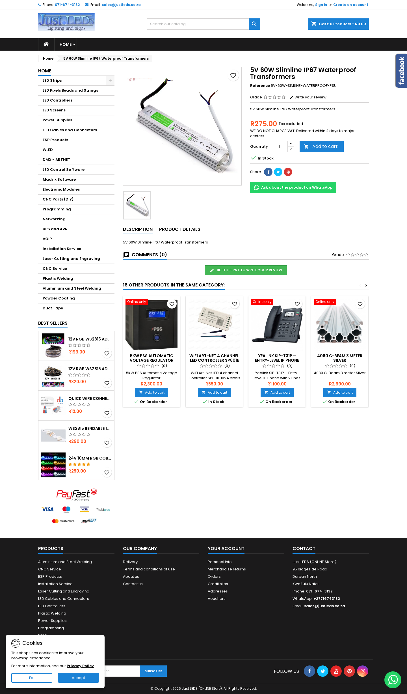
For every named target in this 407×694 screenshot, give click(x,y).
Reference (260, 85)
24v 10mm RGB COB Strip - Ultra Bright (90, 458)
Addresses (218, 591)
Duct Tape (53, 308)
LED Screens (54, 110)
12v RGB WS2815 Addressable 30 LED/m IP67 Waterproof (90, 339)
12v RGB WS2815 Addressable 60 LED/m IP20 (90, 369)
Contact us (133, 584)
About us (131, 576)
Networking (54, 219)
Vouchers (217, 598)
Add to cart (321, 146)
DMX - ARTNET (56, 159)
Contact (304, 548)
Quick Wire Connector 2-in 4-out (90, 398)
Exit (32, 677)
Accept (78, 677)
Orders (214, 576)
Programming (57, 209)
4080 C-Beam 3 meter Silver (339, 358)
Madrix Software (59, 179)
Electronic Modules (61, 189)
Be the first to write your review (246, 270)
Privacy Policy (80, 666)
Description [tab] (138, 229)
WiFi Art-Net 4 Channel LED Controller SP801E (214, 358)
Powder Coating (59, 298)
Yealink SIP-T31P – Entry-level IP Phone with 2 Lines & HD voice (277, 360)
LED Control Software (64, 169)
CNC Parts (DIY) (58, 199)
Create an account (350, 4)
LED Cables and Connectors (70, 130)
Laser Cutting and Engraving (71, 258)
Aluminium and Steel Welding (72, 288)
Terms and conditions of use (149, 569)
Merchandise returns (227, 569)
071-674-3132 (67, 4)
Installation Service (62, 248)
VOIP (47, 239)
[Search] (203, 24)
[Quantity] (279, 146)
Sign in (321, 4)
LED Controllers (57, 100)
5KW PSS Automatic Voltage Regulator (152, 358)
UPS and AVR (55, 229)
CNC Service (55, 268)
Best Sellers (53, 323)
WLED (48, 149)
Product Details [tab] (179, 229)
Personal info (220, 561)
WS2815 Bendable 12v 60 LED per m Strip (90, 428)
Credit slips (218, 584)
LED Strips (52, 80)
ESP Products (55, 140)
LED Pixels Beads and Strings (70, 90)
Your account (226, 548)
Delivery (130, 561)
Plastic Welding (58, 278)
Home (66, 44)
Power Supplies (57, 120)
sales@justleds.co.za (121, 4)
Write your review (307, 97)
